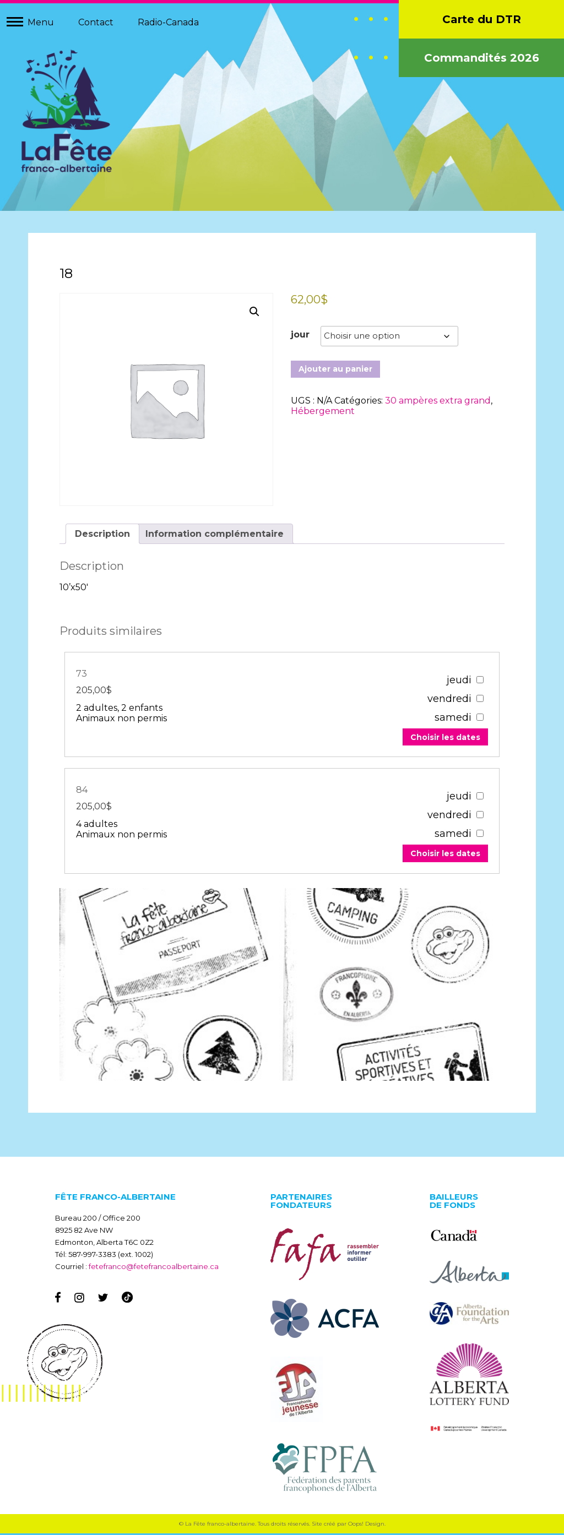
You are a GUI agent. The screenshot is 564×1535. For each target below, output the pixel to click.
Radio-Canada (168, 22)
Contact (95, 22)
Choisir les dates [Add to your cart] (443, 738)
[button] (254, 313)
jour (300, 336)
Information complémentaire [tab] (216, 534)
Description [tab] (104, 534)
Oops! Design (366, 1525)
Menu (41, 22)
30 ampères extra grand (438, 402)
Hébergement (323, 412)
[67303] (477, 680)
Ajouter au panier (335, 370)
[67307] (477, 796)
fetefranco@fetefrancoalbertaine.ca (154, 1268)
